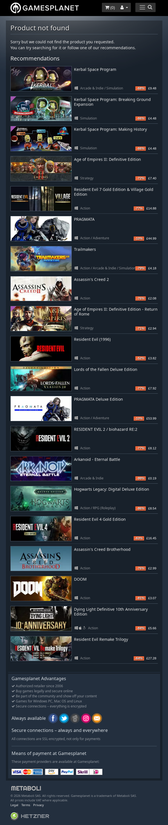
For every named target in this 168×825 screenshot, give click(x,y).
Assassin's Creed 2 (91, 279)
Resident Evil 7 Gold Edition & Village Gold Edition (113, 192)
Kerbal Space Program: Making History (110, 129)
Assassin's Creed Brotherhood (102, 549)
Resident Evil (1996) (92, 339)
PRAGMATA (84, 219)
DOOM (80, 579)
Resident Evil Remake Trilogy (101, 639)
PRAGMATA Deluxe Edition (98, 399)
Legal (14, 805)
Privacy (38, 805)
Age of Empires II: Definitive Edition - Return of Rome (116, 311)
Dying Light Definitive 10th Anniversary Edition (111, 612)
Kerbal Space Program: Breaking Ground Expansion (112, 102)
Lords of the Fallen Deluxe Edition (105, 369)
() (110, 7)
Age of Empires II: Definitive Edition (107, 159)
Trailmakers (85, 249)
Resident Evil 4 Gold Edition (100, 519)
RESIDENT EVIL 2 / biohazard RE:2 (105, 429)
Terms (25, 805)
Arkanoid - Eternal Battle (97, 459)
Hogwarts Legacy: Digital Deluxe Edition (111, 489)
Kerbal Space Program (95, 69)
